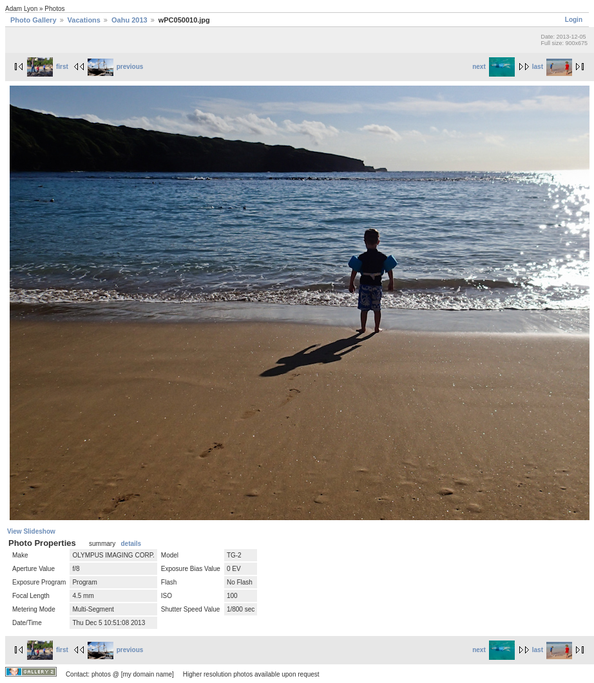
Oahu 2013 (129, 20)
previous (116, 66)
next (493, 66)
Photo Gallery (33, 20)
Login (573, 19)
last (552, 66)
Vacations (84, 20)
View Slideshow (31, 531)
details (130, 543)
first (47, 66)
